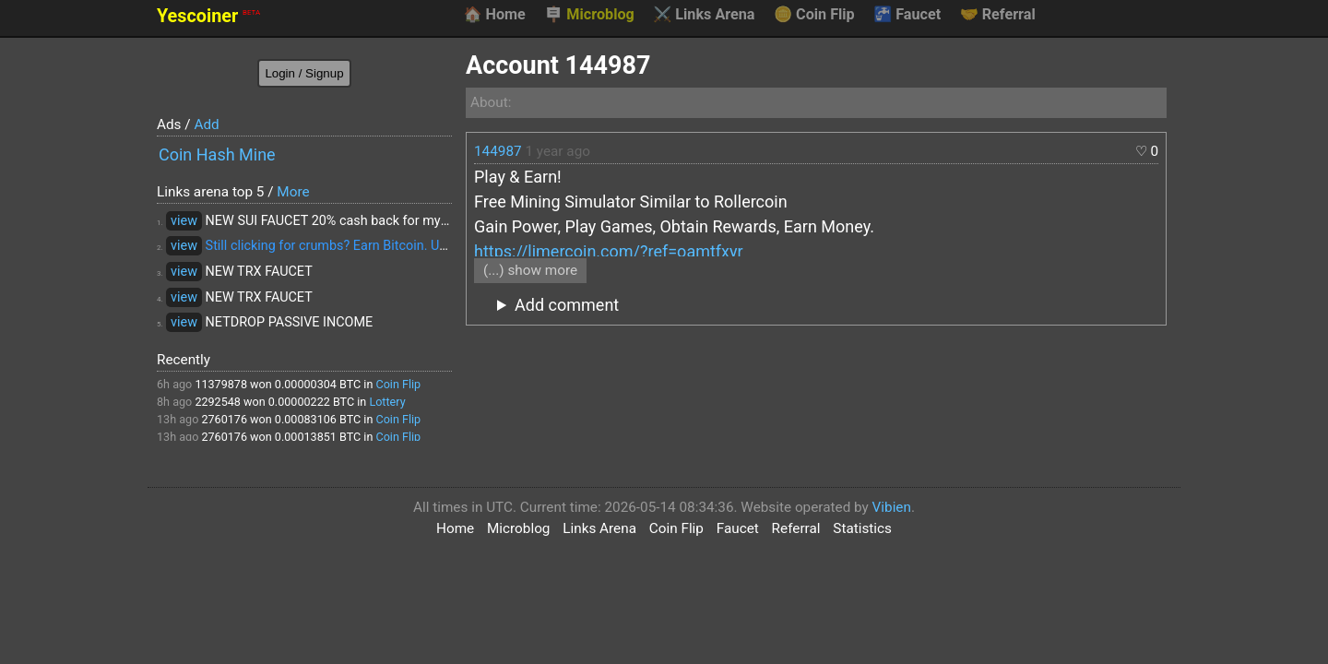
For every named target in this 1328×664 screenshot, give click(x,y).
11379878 (221, 384)
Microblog (589, 15)
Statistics (862, 528)
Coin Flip (814, 15)
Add (206, 124)
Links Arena (703, 15)
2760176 (224, 419)
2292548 (218, 402)
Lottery (387, 402)
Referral (998, 15)
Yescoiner (208, 16)
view (184, 221)
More (293, 192)
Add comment (567, 304)
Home (494, 15)
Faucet (907, 15)
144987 (498, 151)
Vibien (891, 507)
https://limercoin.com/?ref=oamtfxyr (608, 251)
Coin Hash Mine (217, 154)
